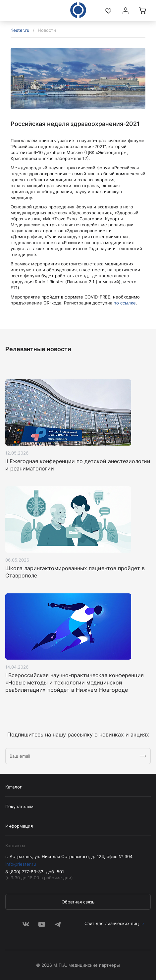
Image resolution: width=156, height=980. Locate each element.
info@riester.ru (20, 864)
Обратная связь (78, 901)
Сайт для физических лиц (111, 923)
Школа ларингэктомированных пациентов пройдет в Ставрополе (75, 572)
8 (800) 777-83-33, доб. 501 (34, 871)
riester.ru (20, 30)
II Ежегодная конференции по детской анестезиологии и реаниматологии (77, 465)
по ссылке (125, 302)
